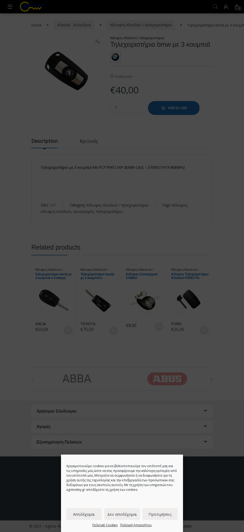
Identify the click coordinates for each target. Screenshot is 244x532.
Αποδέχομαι (84, 514)
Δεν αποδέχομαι (122, 514)
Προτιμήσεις (160, 514)
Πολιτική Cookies (105, 525)
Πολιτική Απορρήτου (135, 525)
